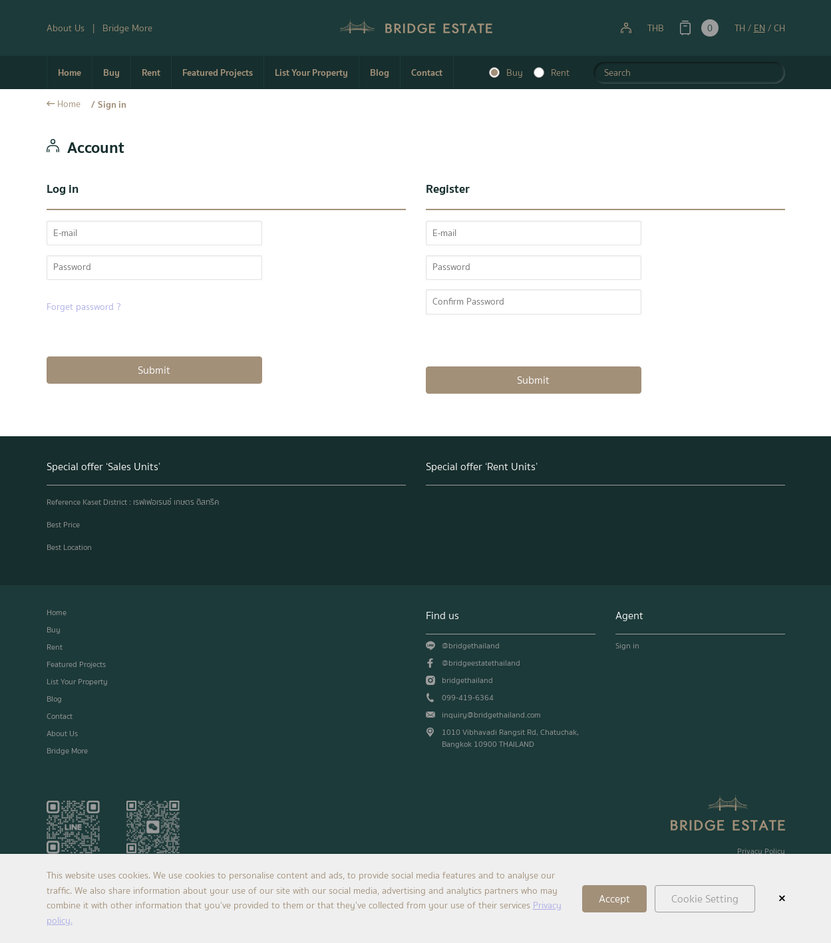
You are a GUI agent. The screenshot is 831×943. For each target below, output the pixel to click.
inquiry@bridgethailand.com (491, 715)
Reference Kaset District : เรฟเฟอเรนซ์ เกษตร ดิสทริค (133, 502)
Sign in (112, 104)
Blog (379, 72)
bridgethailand (467, 680)
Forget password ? (84, 307)
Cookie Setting (705, 898)
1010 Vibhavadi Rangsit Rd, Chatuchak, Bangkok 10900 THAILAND (510, 738)
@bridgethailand (471, 646)
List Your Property (311, 72)
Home (69, 72)
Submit (154, 370)
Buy (111, 72)
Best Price (63, 525)
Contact (426, 72)
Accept (614, 898)
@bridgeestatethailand (481, 663)
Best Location (69, 547)
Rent (151, 72)
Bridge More (127, 28)
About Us (65, 28)
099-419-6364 (468, 698)
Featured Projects (217, 72)
